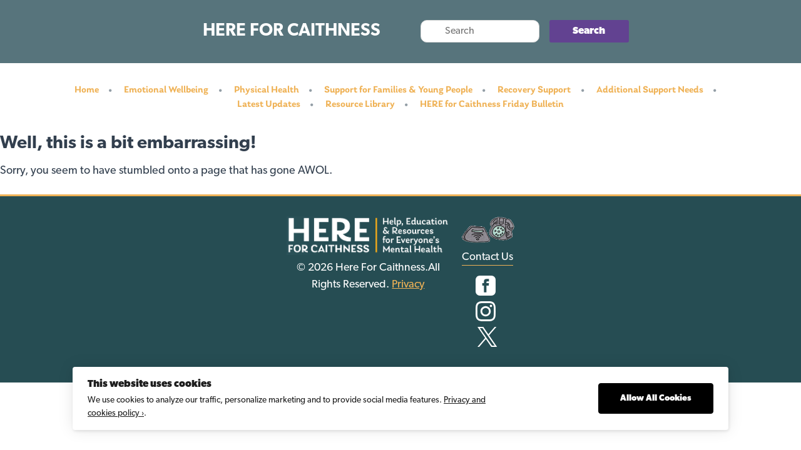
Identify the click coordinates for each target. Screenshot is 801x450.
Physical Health (266, 90)
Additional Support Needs (649, 90)
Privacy (408, 284)
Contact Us (487, 257)
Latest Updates (268, 104)
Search (589, 31)
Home (86, 90)
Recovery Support (534, 90)
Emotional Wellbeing (166, 90)
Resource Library (360, 104)
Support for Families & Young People (398, 90)
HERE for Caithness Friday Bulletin (492, 104)
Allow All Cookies (655, 398)
